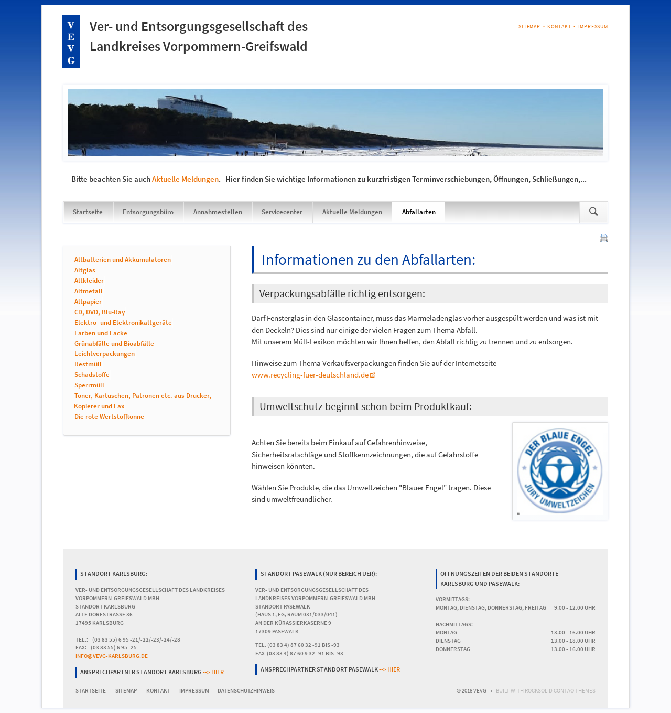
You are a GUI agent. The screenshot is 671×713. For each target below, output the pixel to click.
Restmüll (88, 364)
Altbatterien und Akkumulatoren (122, 259)
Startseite (88, 211)
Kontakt (559, 26)
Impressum (593, 26)
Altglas (84, 270)
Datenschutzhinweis (246, 690)
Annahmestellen (217, 211)
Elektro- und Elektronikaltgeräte (123, 322)
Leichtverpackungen (104, 354)
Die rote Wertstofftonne (109, 417)
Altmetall (88, 291)
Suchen (594, 212)
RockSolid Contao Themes (560, 690)
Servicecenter (282, 211)
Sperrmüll (89, 385)
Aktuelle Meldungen (185, 179)
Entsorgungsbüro (148, 211)
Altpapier (88, 301)
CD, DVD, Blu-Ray (99, 312)
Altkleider (89, 280)
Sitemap (529, 26)
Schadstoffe (92, 375)
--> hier (213, 672)
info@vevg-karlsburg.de (111, 656)
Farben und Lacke (100, 333)
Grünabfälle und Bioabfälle (114, 343)
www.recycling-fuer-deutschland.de (310, 375)
